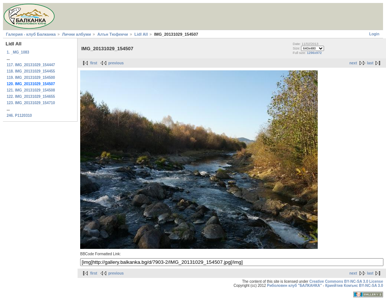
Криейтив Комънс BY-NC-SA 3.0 (354, 286)
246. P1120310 (19, 115)
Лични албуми (76, 34)
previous (116, 63)
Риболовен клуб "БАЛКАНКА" (294, 286)
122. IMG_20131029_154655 (31, 97)
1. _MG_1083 (18, 52)
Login (374, 34)
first (93, 63)
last (370, 63)
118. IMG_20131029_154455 (31, 71)
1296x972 (314, 53)
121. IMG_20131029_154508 (31, 90)
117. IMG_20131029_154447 (31, 65)
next (353, 63)
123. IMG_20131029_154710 (31, 103)
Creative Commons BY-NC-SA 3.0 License (346, 281)
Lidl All (141, 34)
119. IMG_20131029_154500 (31, 78)
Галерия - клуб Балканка (31, 34)
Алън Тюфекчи (112, 34)
